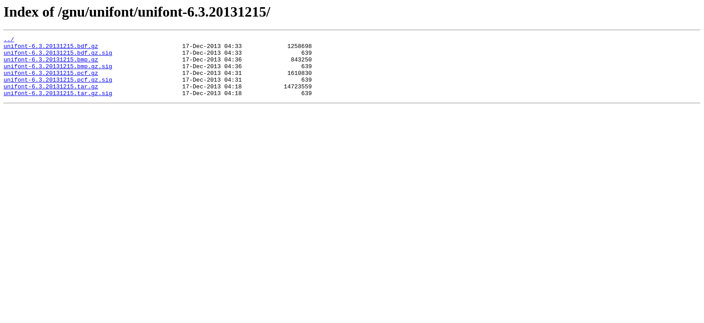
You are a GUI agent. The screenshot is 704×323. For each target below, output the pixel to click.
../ (9, 40)
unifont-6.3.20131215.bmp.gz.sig (58, 73)
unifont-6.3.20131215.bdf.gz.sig (58, 56)
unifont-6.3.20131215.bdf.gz (51, 48)
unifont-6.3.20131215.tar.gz (51, 97)
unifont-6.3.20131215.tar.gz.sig (58, 105)
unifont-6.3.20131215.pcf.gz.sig (58, 89)
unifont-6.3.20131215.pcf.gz (51, 81)
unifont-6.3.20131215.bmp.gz (51, 65)
